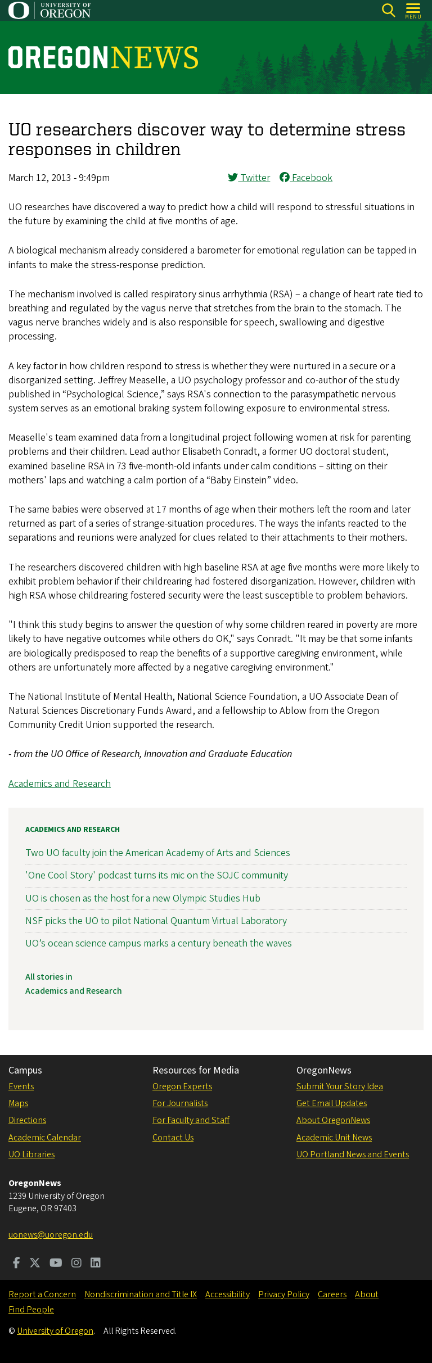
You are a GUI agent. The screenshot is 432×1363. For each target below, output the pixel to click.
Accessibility (227, 1294)
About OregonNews (333, 1120)
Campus (25, 1070)
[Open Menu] (414, 10)
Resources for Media (195, 1070)
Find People (31, 1309)
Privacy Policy (283, 1294)
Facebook (306, 178)
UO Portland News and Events (352, 1154)
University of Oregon (55, 1331)
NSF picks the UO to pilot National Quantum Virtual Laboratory (156, 921)
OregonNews (324, 1070)
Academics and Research (59, 784)
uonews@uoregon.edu (50, 1235)
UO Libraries (31, 1154)
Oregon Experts (182, 1086)
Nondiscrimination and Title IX (140, 1294)
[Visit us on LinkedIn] (95, 1264)
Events (21, 1086)
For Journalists (180, 1103)
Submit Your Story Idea (339, 1086)
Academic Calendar (44, 1137)
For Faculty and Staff (191, 1120)
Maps (18, 1103)
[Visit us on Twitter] (35, 1264)
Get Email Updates (331, 1103)
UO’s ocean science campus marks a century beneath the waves (158, 943)
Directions (27, 1120)
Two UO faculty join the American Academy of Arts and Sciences (157, 853)
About (367, 1294)
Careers (332, 1294)
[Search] (388, 10)
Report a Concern (42, 1294)
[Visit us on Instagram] (76, 1264)
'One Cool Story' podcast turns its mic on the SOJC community (156, 875)
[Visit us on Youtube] (56, 1264)
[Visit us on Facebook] (16, 1264)
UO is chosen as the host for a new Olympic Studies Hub (142, 898)
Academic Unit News (334, 1137)
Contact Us (173, 1137)
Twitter (249, 178)
